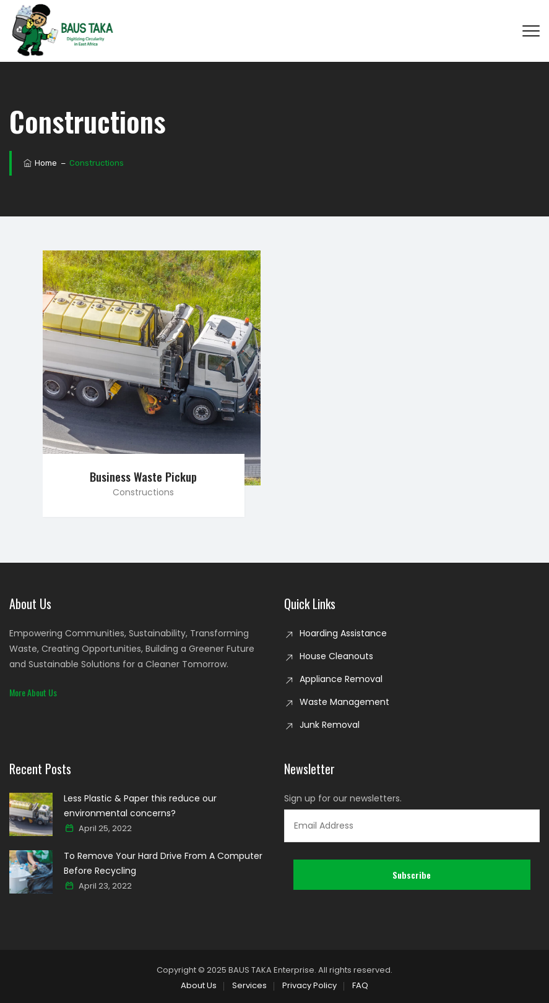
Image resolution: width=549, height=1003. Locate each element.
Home (39, 163)
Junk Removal (330, 725)
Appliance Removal (341, 679)
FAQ (360, 985)
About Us (199, 985)
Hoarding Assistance (343, 633)
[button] (33, 692)
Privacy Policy (309, 985)
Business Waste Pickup (143, 476)
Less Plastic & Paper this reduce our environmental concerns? (140, 805)
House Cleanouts (336, 656)
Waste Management (344, 702)
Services (249, 985)
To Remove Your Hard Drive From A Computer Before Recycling (163, 863)
